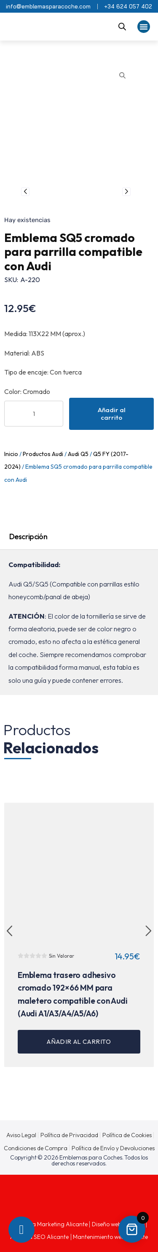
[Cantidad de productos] (33, 413)
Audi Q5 (78, 454)
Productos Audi (43, 454)
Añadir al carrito (112, 413)
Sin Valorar (61, 956)
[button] (143, 26)
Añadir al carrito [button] (79, 1041)
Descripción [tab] (28, 536)
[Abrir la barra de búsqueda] (122, 26)
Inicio (11, 454)
